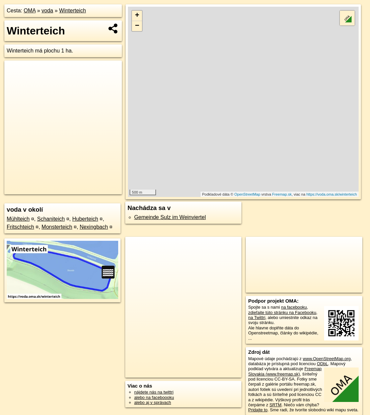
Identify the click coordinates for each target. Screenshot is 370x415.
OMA (30, 10)
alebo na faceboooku (154, 397)
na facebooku (294, 307)
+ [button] (137, 16)
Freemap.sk (282, 194)
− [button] (137, 26)
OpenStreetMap (247, 194)
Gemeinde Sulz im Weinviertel (170, 217)
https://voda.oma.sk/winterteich (331, 194)
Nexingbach (94, 227)
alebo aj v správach (152, 402)
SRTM (276, 404)
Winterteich (72, 10)
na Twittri (256, 317)
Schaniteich (51, 219)
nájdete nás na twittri (153, 392)
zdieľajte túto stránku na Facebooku (282, 312)
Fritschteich (20, 227)
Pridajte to (258, 409)
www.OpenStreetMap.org (327, 358)
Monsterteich (57, 227)
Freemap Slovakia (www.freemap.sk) (284, 371)
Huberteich (85, 219)
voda (47, 10)
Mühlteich (18, 219)
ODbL (322, 363)
